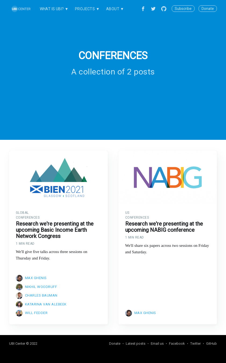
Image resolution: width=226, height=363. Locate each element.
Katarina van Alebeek (46, 304)
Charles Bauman (41, 295)
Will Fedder (36, 313)
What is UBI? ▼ (54, 9)
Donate (208, 8)
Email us (157, 343)
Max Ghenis (36, 278)
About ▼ (115, 9)
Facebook (177, 343)
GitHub (211, 343)
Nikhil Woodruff (41, 287)
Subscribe (183, 8)
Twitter (195, 343)
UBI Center (17, 343)
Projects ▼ (87, 9)
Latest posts (135, 343)
